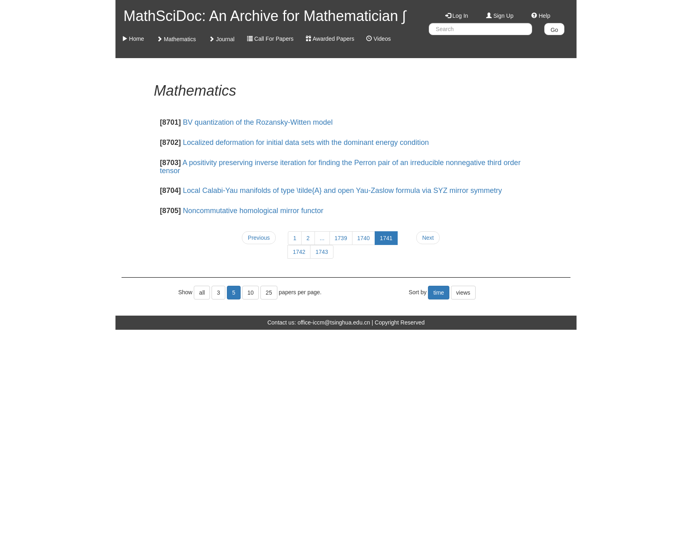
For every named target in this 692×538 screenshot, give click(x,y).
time (438, 292)
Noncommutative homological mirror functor (253, 211)
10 (250, 292)
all (202, 292)
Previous (259, 237)
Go (554, 30)
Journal (222, 39)
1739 (341, 238)
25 (269, 292)
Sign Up (500, 16)
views (463, 292)
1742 (299, 252)
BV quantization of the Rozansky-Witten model (258, 122)
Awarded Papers (330, 39)
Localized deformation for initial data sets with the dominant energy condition (306, 142)
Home (133, 39)
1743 (321, 252)
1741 (386, 238)
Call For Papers (270, 39)
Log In (456, 16)
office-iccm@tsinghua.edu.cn (334, 322)
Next (428, 237)
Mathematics (176, 39)
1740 (363, 238)
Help (540, 16)
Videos (378, 39)
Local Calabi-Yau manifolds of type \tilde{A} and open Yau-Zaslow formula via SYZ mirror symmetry (342, 190)
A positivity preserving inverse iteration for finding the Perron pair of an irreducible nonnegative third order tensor (340, 167)
